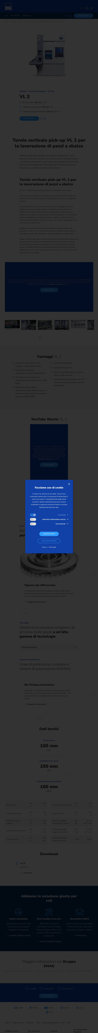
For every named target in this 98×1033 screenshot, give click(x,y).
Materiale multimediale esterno (53, 519)
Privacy (44, 547)
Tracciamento (60, 524)
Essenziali (61, 515)
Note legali (52, 547)
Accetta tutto (49, 534)
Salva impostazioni (49, 541)
